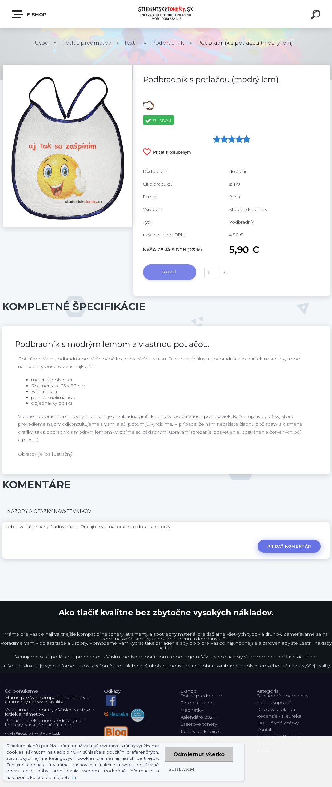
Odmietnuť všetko (199, 754)
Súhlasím (182, 769)
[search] (316, 15)
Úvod (42, 43)
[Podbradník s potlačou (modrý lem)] (67, 67)
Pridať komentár (289, 546)
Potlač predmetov (86, 43)
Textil (131, 43)
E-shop (29, 14)
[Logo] (166, 13)
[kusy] (212, 272)
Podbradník (167, 43)
